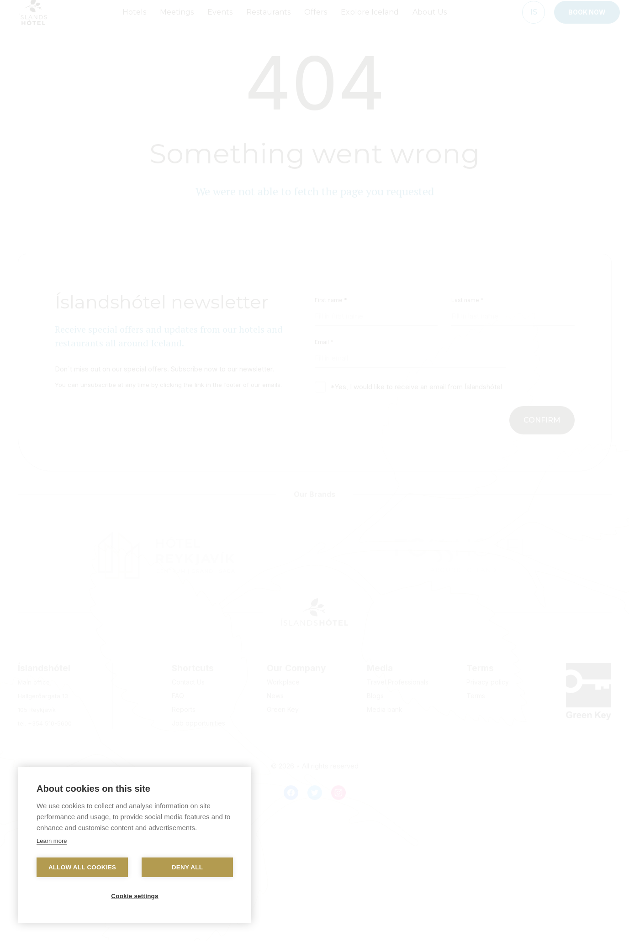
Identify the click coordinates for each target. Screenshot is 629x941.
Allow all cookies (82, 867)
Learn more (52, 840)
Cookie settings (135, 896)
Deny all (187, 867)
